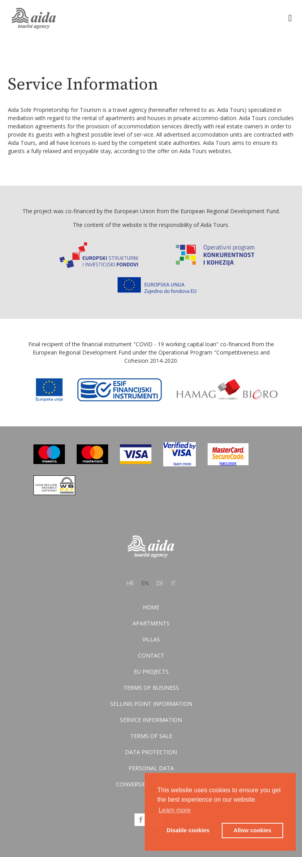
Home (151, 607)
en (145, 583)
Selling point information (151, 703)
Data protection (151, 752)
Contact (151, 655)
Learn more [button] (174, 810)
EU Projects (151, 671)
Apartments (151, 623)
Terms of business (151, 687)
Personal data (151, 768)
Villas (151, 639)
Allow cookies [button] (252, 830)
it (173, 583)
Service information (151, 720)
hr (130, 583)
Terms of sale (151, 736)
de (160, 583)
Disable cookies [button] (188, 830)
